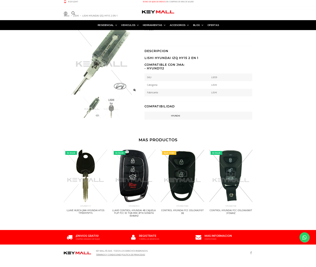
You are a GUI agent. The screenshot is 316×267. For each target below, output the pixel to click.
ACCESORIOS (178, 25)
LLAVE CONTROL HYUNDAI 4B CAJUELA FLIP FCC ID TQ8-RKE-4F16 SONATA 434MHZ (134, 213)
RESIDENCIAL (106, 25)
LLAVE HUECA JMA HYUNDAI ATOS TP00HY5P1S (85, 212)
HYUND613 (134, 206)
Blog (196, 25)
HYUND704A (182, 206)
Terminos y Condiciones (108, 254)
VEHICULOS (128, 25)
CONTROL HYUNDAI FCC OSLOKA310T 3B (182, 212)
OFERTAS (213, 25)
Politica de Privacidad (133, 254)
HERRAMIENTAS (152, 25)
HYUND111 (85, 206)
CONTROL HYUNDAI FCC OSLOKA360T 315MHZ (231, 212)
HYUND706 (231, 206)
